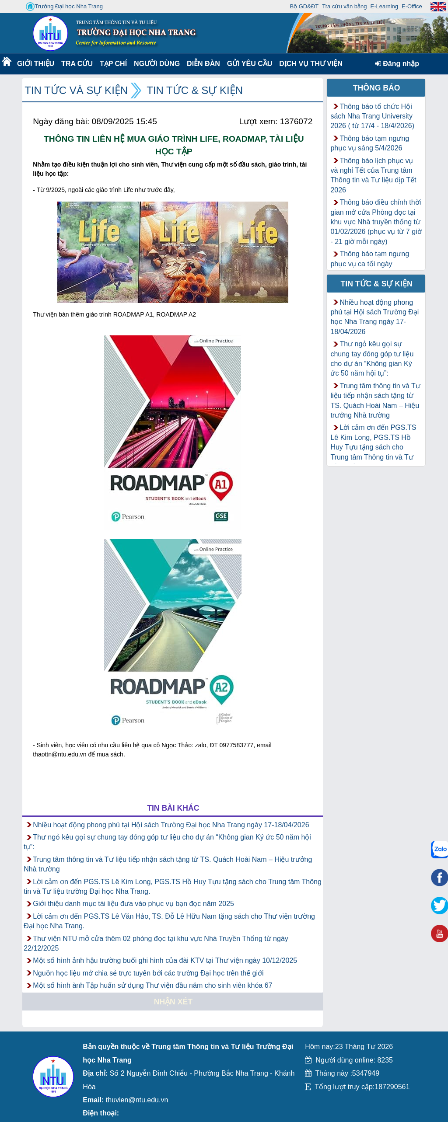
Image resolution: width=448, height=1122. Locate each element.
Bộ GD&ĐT (304, 6)
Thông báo (376, 88)
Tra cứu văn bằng (344, 6)
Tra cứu (76, 63)
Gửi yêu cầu (250, 63)
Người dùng (156, 63)
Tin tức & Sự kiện (195, 90)
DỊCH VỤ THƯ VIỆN (309, 63)
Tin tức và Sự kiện (76, 90)
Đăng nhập (397, 63)
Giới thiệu (35, 63)
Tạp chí (113, 63)
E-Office (412, 6)
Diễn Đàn (203, 63)
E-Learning (384, 6)
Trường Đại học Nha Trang (64, 6)
